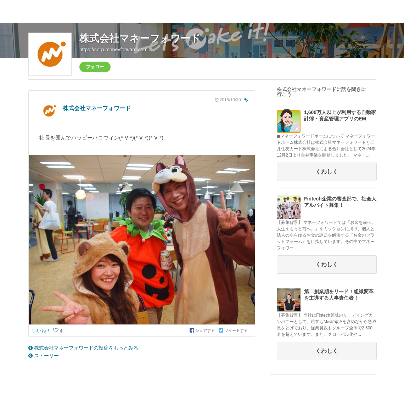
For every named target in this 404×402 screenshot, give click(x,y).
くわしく (326, 172)
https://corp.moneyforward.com (113, 49)
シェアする (203, 330)
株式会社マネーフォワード (140, 38)
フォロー (95, 66)
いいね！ (42, 330)
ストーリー (43, 355)
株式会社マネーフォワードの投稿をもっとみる (83, 348)
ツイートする (233, 330)
